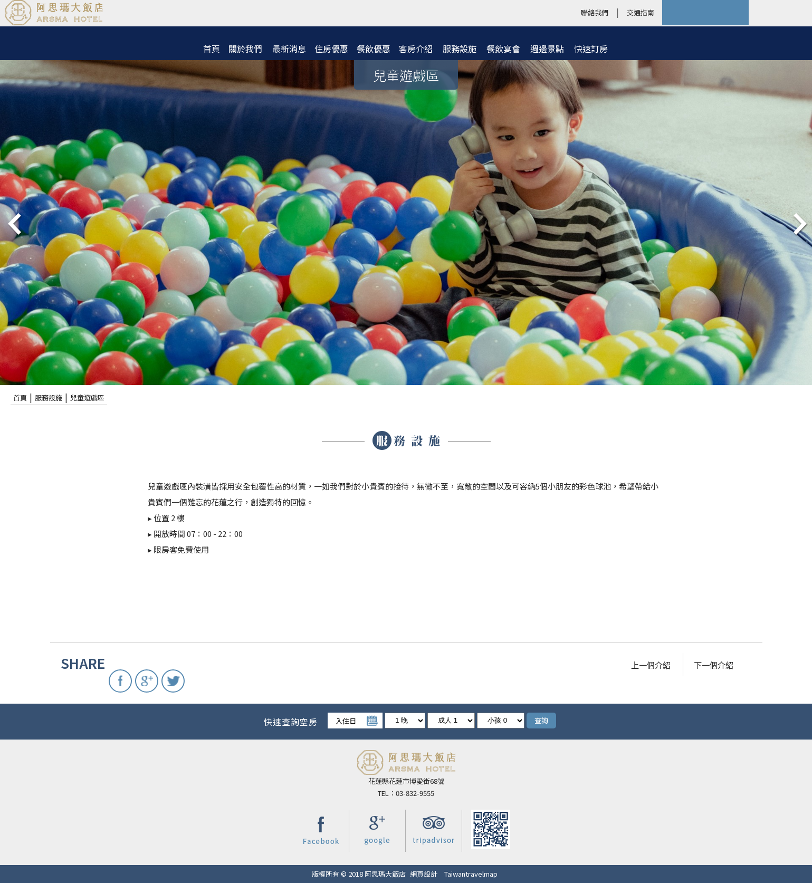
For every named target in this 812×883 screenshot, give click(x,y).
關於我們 (245, 48)
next (799, 222)
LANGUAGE (780, 12)
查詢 (541, 720)
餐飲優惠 (373, 48)
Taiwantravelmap (471, 874)
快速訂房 (591, 48)
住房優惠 (331, 48)
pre (13, 222)
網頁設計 (423, 874)
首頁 (211, 48)
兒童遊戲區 (87, 397)
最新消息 (289, 48)
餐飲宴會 (503, 48)
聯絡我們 (594, 12)
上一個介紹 (651, 664)
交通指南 (640, 12)
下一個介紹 (713, 664)
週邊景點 (547, 48)
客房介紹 (416, 48)
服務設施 (459, 48)
